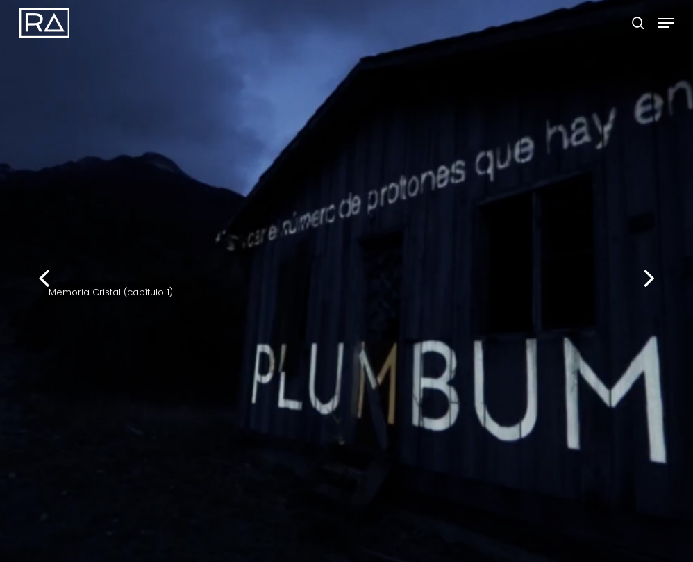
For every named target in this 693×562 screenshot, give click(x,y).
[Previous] (17, 280)
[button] (666, 23)
